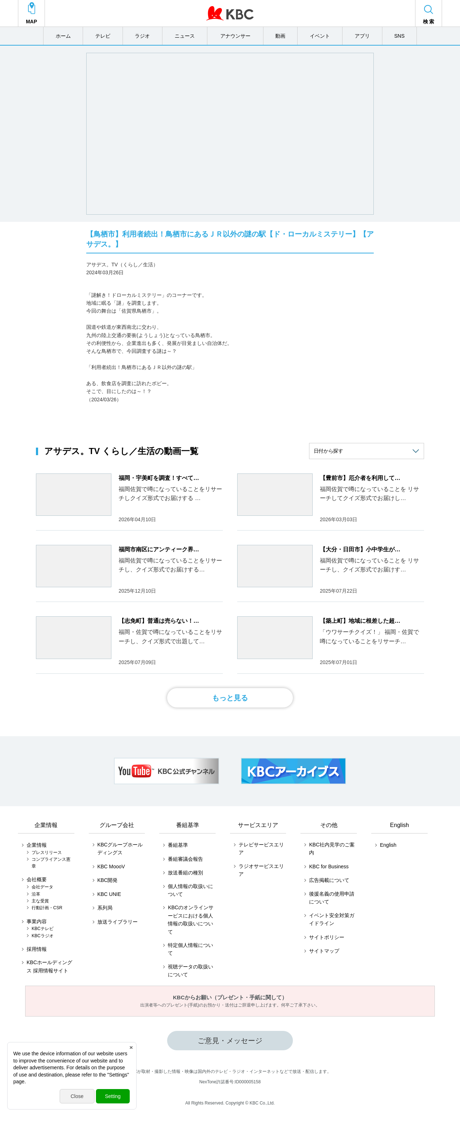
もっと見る (230, 698)
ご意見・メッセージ (230, 1041)
